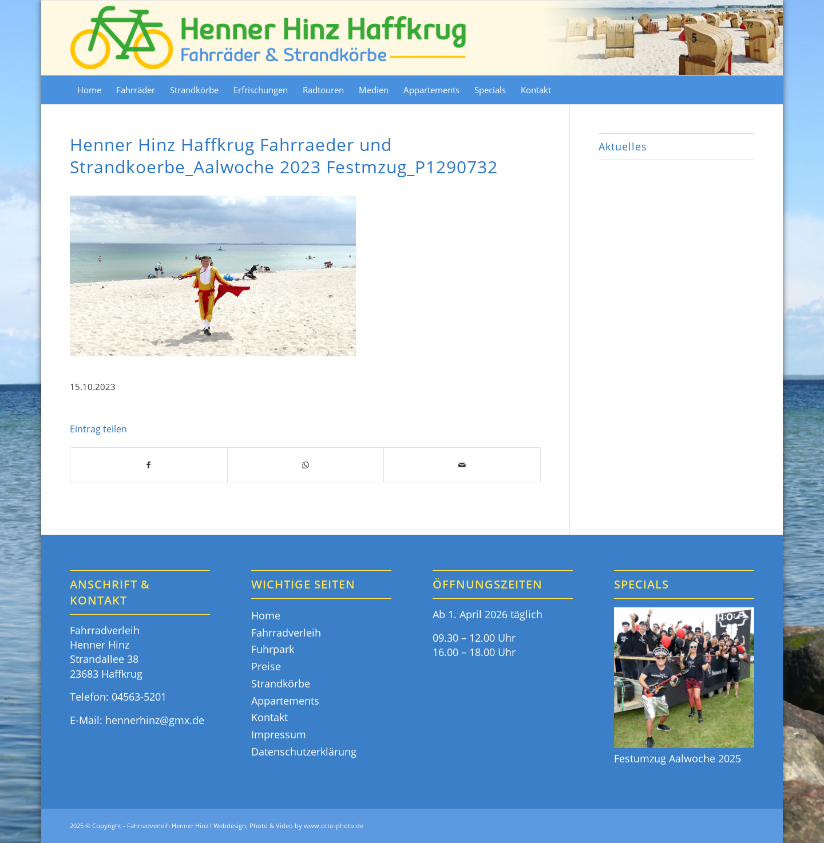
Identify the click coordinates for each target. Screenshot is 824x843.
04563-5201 (139, 696)
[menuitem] (89, 89)
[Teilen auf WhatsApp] (306, 465)
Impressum (278, 734)
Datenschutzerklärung (303, 751)
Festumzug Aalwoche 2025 (677, 758)
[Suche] (747, 89)
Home (265, 615)
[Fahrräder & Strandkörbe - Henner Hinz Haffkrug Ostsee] (269, 38)
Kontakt (269, 717)
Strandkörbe (280, 683)
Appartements (285, 700)
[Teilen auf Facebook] (148, 465)
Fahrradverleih (286, 632)
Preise (266, 666)
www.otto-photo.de (333, 825)
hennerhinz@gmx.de (154, 720)
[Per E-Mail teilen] (462, 465)
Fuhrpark (272, 649)
